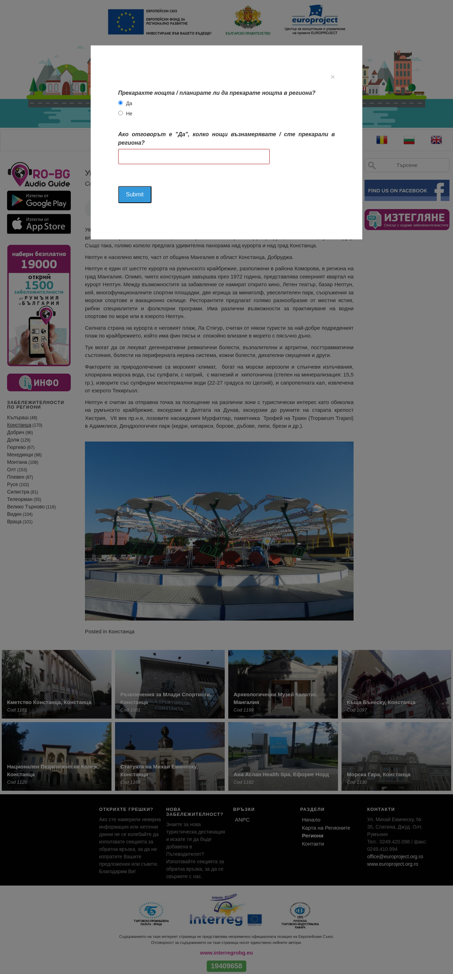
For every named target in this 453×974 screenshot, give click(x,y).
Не (129, 113)
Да (129, 103)
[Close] (333, 76)
